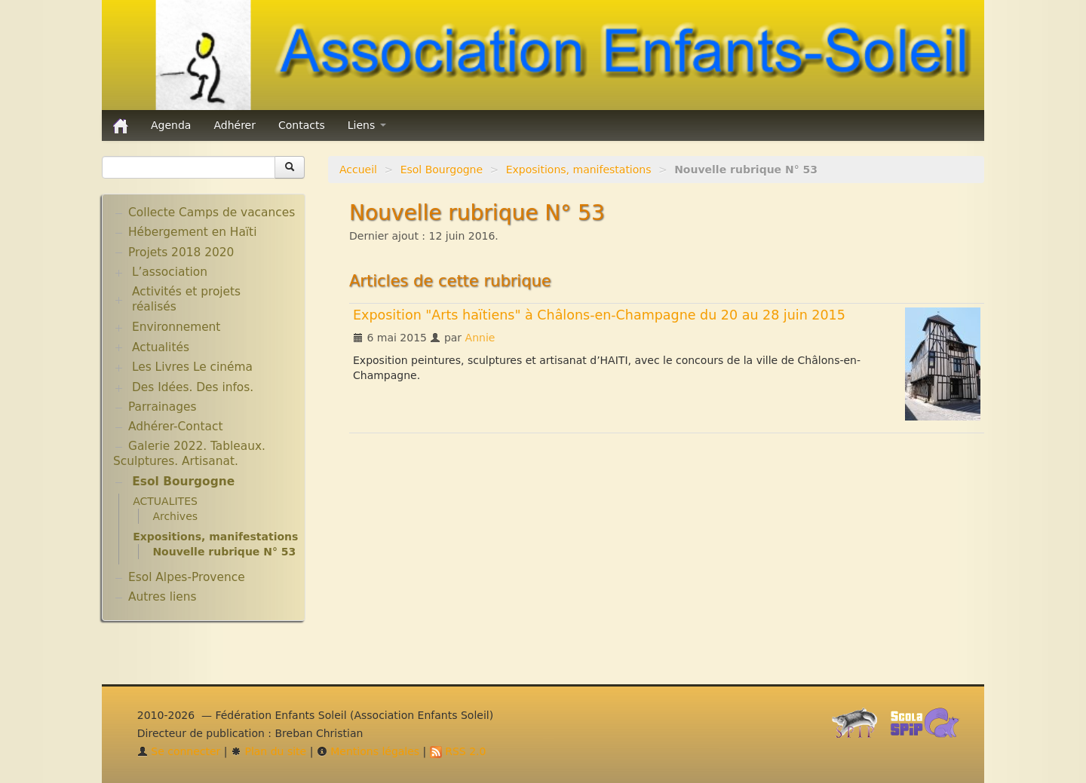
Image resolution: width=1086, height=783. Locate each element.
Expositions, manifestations (579, 170)
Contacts (301, 125)
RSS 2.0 (458, 751)
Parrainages (162, 407)
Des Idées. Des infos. (192, 387)
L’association (169, 272)
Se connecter (179, 751)
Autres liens (162, 597)
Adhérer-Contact (175, 426)
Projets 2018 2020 (181, 252)
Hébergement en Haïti (192, 232)
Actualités (160, 347)
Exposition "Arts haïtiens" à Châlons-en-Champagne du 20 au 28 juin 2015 (599, 315)
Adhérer (234, 125)
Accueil (358, 170)
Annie (480, 338)
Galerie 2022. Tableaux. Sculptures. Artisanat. (189, 453)
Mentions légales (368, 751)
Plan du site (268, 751)
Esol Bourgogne (441, 170)
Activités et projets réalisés (186, 299)
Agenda (171, 125)
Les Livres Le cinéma (192, 367)
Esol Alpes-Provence (186, 577)
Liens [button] (367, 125)
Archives (175, 516)
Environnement (176, 327)
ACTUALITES (165, 501)
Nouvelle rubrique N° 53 (224, 552)
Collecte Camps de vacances (211, 212)
